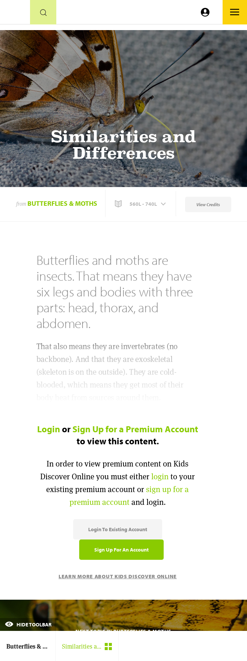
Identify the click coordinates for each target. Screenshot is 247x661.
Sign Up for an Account (121, 549)
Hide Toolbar (28, 624)
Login (48, 429)
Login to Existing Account (117, 529)
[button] (141, 204)
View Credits (208, 204)
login (160, 476)
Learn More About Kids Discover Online (118, 576)
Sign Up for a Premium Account (135, 429)
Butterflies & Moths (62, 203)
